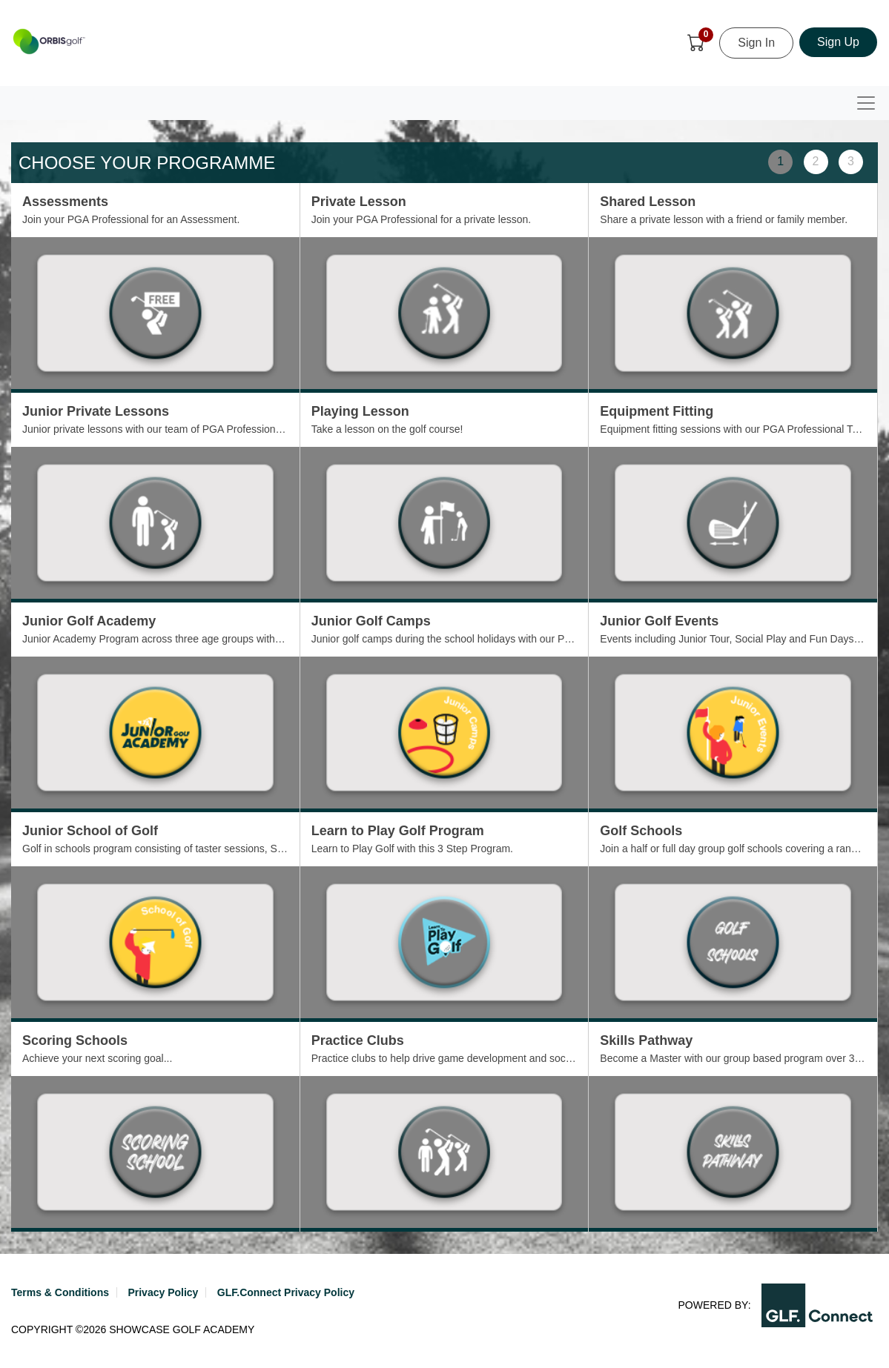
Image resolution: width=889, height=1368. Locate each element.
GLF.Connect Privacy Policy (285, 1292)
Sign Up (838, 42)
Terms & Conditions (60, 1292)
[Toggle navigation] (866, 103)
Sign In (756, 42)
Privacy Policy (163, 1292)
